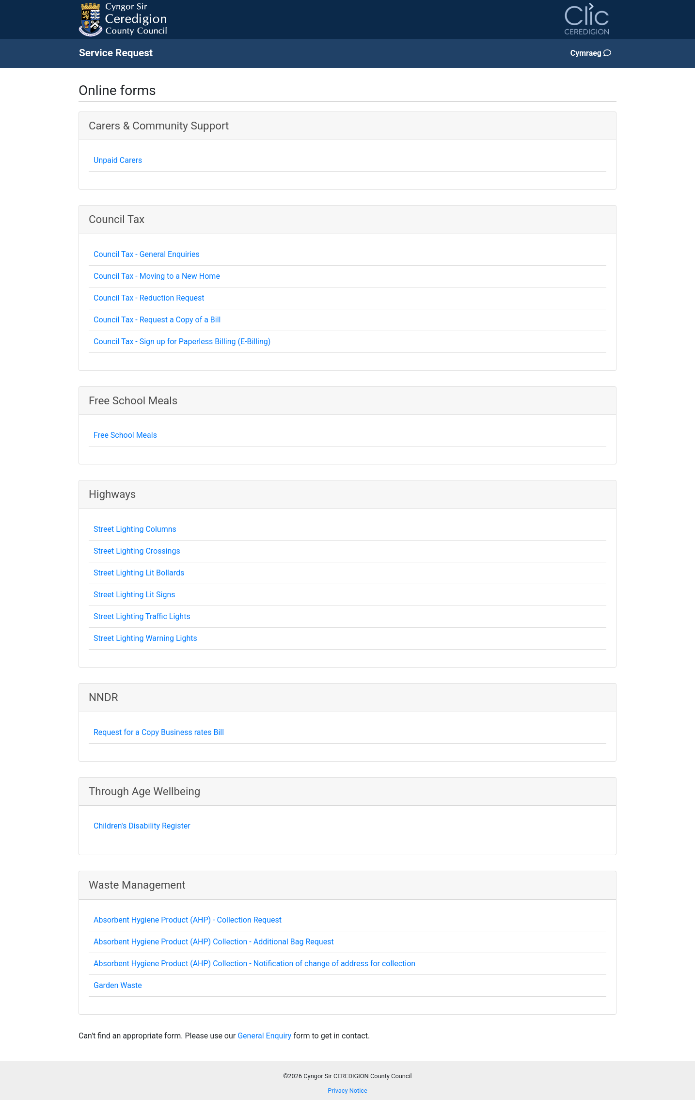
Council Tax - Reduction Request (149, 298)
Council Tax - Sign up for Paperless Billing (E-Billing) (182, 341)
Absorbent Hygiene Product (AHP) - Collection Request (188, 920)
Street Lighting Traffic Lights (142, 616)
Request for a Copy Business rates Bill (159, 732)
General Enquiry (264, 1035)
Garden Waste (118, 985)
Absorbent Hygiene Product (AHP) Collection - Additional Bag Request (214, 941)
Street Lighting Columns (135, 529)
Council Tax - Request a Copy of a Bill (157, 319)
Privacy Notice (347, 1090)
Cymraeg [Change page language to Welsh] (590, 53)
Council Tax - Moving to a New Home (157, 276)
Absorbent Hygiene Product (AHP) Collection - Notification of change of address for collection (254, 963)
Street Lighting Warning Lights (145, 638)
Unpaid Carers (118, 160)
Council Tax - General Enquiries (147, 254)
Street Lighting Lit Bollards (139, 572)
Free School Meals (125, 435)
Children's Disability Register (142, 825)
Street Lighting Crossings (137, 551)
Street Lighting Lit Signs (134, 594)
